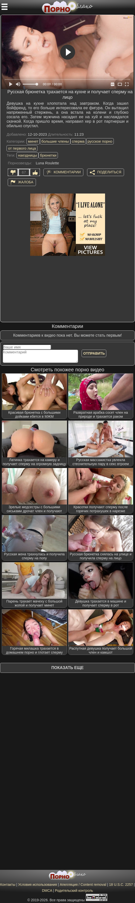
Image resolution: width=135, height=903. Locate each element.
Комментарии (67, 172)
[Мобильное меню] (4, 7)
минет (33, 141)
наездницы (27, 155)
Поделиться (109, 172)
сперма (78, 141)
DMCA (47, 891)
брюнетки (48, 155)
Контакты (7, 885)
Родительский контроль (74, 891)
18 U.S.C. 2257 (121, 885)
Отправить (94, 353)
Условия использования (37, 885)
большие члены (55, 141)
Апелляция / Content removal (83, 885)
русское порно (100, 141)
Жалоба (25, 182)
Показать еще (67, 668)
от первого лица (22, 148)
